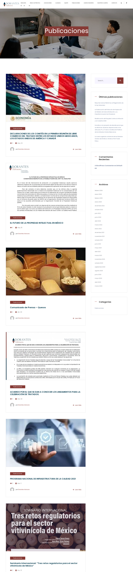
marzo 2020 (98, 286)
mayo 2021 (98, 248)
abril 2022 (98, 221)
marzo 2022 (98, 225)
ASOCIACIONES (48, 3)
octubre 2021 (99, 240)
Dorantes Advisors (24, 149)
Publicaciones (17, 128)
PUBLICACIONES (76, 3)
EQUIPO (66, 3)
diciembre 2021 (99, 232)
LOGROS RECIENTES (89, 3)
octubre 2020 (99, 263)
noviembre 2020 (100, 259)
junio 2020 (98, 274)
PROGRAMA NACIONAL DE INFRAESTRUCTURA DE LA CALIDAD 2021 (43, 478)
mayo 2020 (98, 278)
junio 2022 (98, 217)
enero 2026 (98, 194)
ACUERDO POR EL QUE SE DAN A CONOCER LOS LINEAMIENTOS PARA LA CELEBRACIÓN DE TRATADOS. (45, 393)
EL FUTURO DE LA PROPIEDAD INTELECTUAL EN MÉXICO (36, 222)
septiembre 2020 (100, 267)
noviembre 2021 (100, 236)
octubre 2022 (99, 209)
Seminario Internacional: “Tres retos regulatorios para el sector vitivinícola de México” (44, 564)
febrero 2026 (99, 190)
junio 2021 (98, 244)
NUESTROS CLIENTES (102, 3)
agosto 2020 (99, 271)
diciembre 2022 (100, 206)
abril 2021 (98, 251)
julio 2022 (98, 213)
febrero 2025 (99, 198)
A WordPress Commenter (104, 166)
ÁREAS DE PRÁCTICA (35, 3)
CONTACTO (114, 3)
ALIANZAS (58, 3)
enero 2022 (98, 229)
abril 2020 (98, 282)
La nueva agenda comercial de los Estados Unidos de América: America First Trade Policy (109, 139)
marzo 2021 (98, 255)
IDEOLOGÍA (23, 3)
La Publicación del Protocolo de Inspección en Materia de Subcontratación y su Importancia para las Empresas (108, 112)
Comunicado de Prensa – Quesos (28, 307)
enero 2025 (98, 202)
